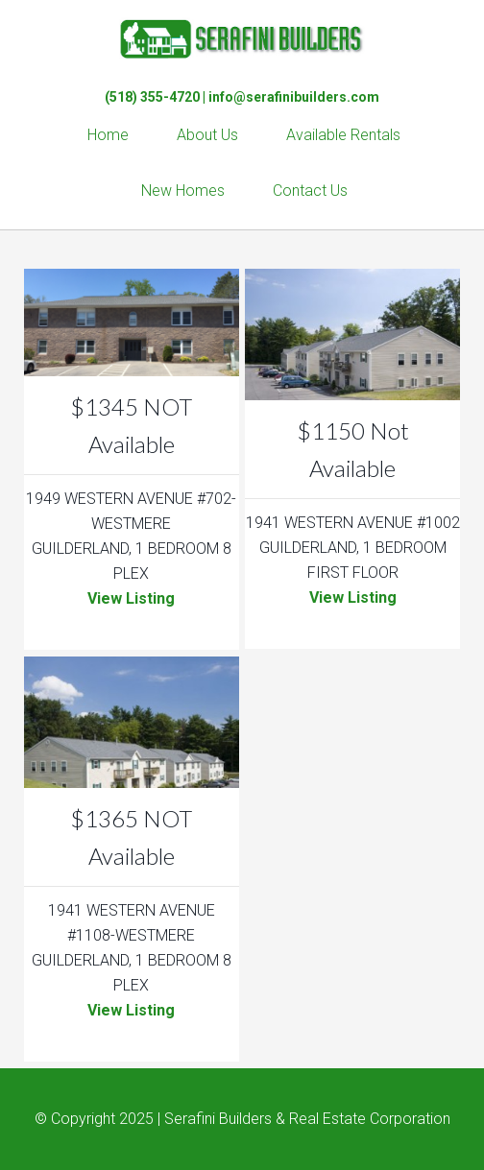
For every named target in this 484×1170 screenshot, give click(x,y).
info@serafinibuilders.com (293, 97)
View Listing (131, 598)
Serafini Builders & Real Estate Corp (242, 38)
